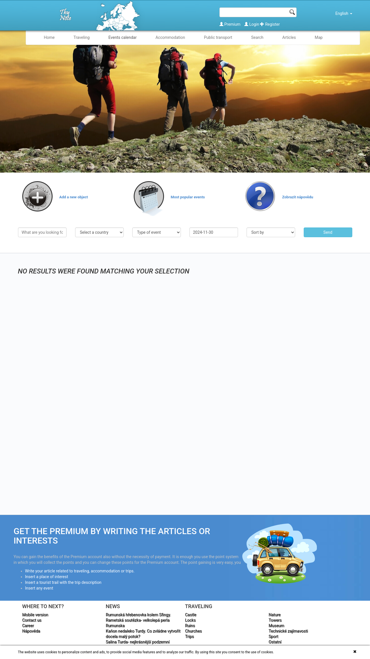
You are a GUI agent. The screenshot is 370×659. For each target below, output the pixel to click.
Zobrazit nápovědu (297, 197)
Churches (193, 631)
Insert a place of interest (46, 576)
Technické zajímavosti (288, 631)
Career (28, 625)
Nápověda (31, 631)
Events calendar (123, 37)
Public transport (218, 37)
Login (252, 24)
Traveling (81, 37)
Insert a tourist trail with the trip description (63, 582)
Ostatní (275, 642)
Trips (189, 636)
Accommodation (170, 37)
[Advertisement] (293, 302)
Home (49, 37)
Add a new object (73, 197)
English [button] (343, 13)
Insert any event (39, 588)
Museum (276, 625)
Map (319, 37)
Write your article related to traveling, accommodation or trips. (80, 571)
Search (257, 37)
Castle (190, 614)
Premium (230, 24)
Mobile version (35, 614)
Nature (275, 614)
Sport (273, 636)
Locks (190, 620)
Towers (275, 620)
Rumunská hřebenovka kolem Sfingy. (138, 614)
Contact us (31, 620)
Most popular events (188, 197)
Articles (289, 37)
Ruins (190, 625)
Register (270, 24)
